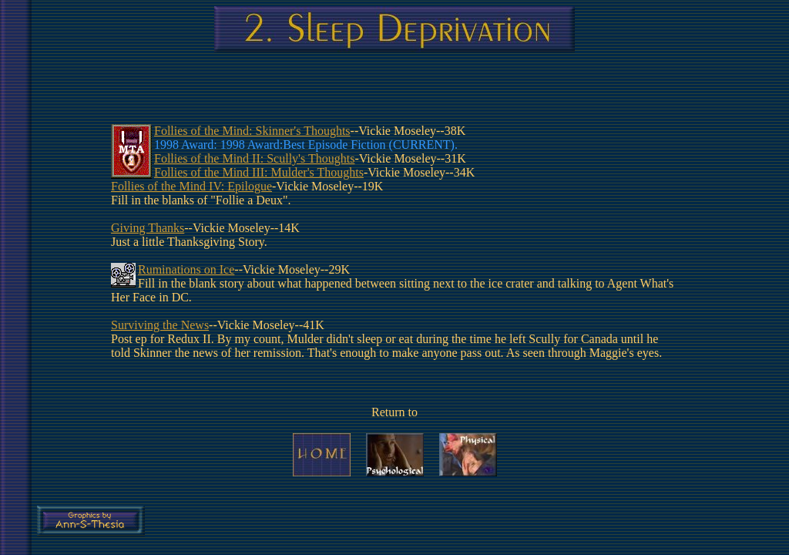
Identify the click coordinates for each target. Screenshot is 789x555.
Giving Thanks (147, 227)
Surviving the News (160, 324)
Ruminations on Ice (186, 269)
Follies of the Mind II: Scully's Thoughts (254, 158)
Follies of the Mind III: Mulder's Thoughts (259, 172)
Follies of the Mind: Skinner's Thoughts (252, 130)
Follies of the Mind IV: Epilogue (191, 186)
